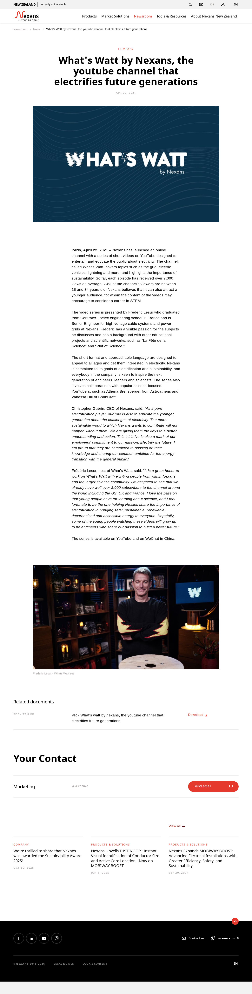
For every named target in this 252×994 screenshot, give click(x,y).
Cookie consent (95, 976)
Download (199, 715)
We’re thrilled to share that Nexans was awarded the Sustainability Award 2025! (41, 859)
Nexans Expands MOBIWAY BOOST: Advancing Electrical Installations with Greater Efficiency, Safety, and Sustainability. (198, 865)
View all (178, 829)
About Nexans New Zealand (214, 16)
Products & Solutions (110, 847)
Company (21, 847)
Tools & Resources (171, 16)
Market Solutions (115, 16)
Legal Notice (64, 976)
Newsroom (143, 16)
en (236, 4)
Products (89, 16)
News (37, 29)
